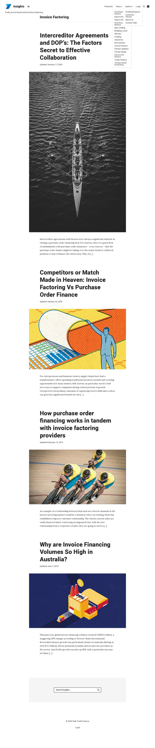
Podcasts (108, 6)
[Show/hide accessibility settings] (148, 6)
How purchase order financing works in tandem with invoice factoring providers (75, 424)
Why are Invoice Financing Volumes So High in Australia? (75, 552)
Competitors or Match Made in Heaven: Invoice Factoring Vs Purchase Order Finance (73, 283)
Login (138, 6)
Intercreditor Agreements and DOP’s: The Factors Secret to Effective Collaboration (74, 46)
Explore (128, 6)
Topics (119, 6)
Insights (18, 6)
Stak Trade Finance (80, 721)
